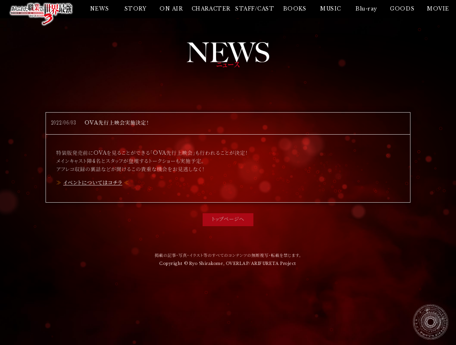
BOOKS (295, 9)
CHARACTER (211, 9)
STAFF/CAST (254, 9)
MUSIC (330, 9)
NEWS (99, 9)
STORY (136, 9)
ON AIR (171, 9)
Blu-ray (366, 9)
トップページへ (228, 219)
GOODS (402, 9)
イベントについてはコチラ (92, 183)
